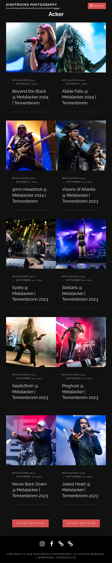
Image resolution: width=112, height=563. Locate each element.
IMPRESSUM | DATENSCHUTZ (57, 557)
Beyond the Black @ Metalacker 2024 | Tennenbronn (30, 97)
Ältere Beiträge (30, 523)
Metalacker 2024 (23, 80)
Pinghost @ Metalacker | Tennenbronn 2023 (80, 391)
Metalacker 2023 (73, 178)
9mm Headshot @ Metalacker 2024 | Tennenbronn (29, 195)
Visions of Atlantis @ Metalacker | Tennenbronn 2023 (80, 195)
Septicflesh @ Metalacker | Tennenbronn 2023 (30, 391)
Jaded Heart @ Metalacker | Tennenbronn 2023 (80, 489)
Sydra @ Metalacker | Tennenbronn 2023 (30, 293)
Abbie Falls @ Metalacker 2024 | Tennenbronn (79, 97)
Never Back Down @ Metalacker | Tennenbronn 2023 (30, 489)
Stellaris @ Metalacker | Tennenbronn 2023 (80, 293)
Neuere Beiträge (81, 523)
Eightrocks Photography (31, 4)
